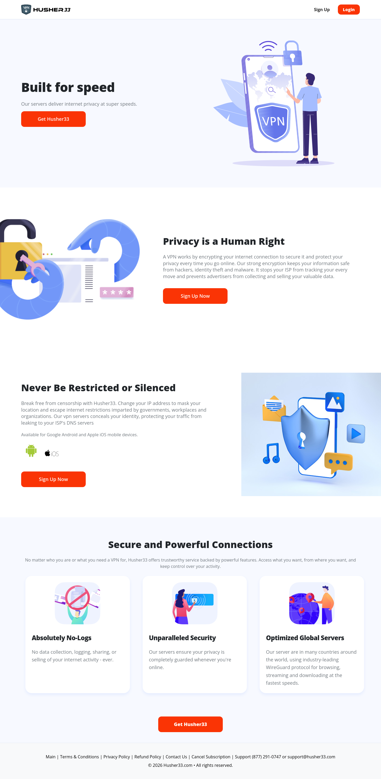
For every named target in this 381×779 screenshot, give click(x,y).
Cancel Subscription (211, 757)
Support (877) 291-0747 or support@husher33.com (285, 757)
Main (51, 757)
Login (349, 9)
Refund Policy (147, 757)
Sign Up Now (195, 296)
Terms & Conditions (79, 757)
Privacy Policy (116, 757)
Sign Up (322, 9)
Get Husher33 (53, 119)
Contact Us (176, 757)
